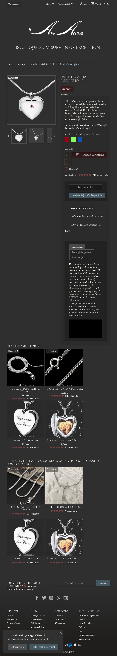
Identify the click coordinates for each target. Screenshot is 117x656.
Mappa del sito (37, 627)
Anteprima (26, 385)
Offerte (10, 615)
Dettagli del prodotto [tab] (82, 252)
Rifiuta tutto (17, 646)
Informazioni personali (89, 615)
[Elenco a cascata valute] (69, 4)
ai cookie (19, 635)
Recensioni (89, 47)
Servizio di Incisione (25, 440)
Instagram (66, 598)
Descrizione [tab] (77, 247)
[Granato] (67, 140)
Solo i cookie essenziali (43, 646)
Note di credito (85, 623)
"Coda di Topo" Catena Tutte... (25, 390)
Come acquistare (38, 619)
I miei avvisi (84, 639)
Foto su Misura (13, 623)
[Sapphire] (80, 140)
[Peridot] (73, 140)
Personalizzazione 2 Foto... (64, 440)
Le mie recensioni (87, 635)
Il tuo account (89, 611)
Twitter (44, 598)
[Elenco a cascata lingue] (50, 4)
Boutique (26, 47)
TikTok (80, 598)
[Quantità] (68, 154)
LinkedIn (73, 598)
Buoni (81, 631)
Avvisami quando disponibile (87, 195)
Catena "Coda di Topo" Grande (25, 508)
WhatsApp (60, 623)
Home (9, 627)
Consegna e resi (38, 615)
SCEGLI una (76, 297)
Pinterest (58, 598)
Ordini (82, 619)
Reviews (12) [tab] (78, 257)
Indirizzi (82, 627)
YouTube (51, 598)
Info (68, 47)
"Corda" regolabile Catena (64, 507)
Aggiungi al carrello (89, 155)
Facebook (37, 598)
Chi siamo (35, 623)
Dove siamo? (60, 619)
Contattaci (59, 615)
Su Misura (50, 47)
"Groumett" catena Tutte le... (64, 388)
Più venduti (12, 619)
